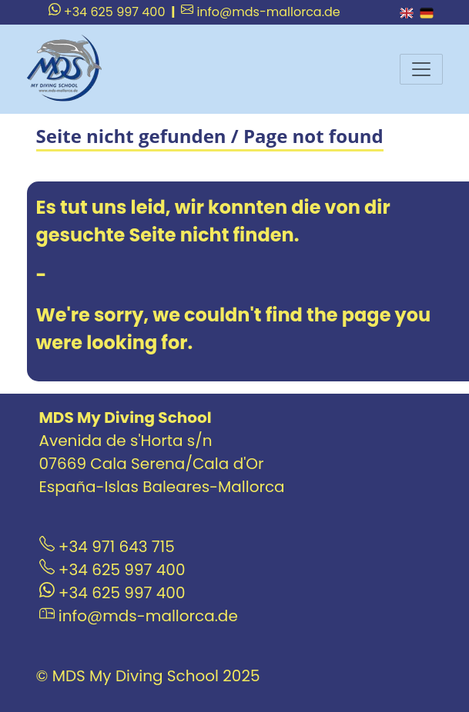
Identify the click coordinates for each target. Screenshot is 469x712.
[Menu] (421, 69)
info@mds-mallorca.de (260, 12)
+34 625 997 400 (107, 12)
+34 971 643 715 (107, 546)
